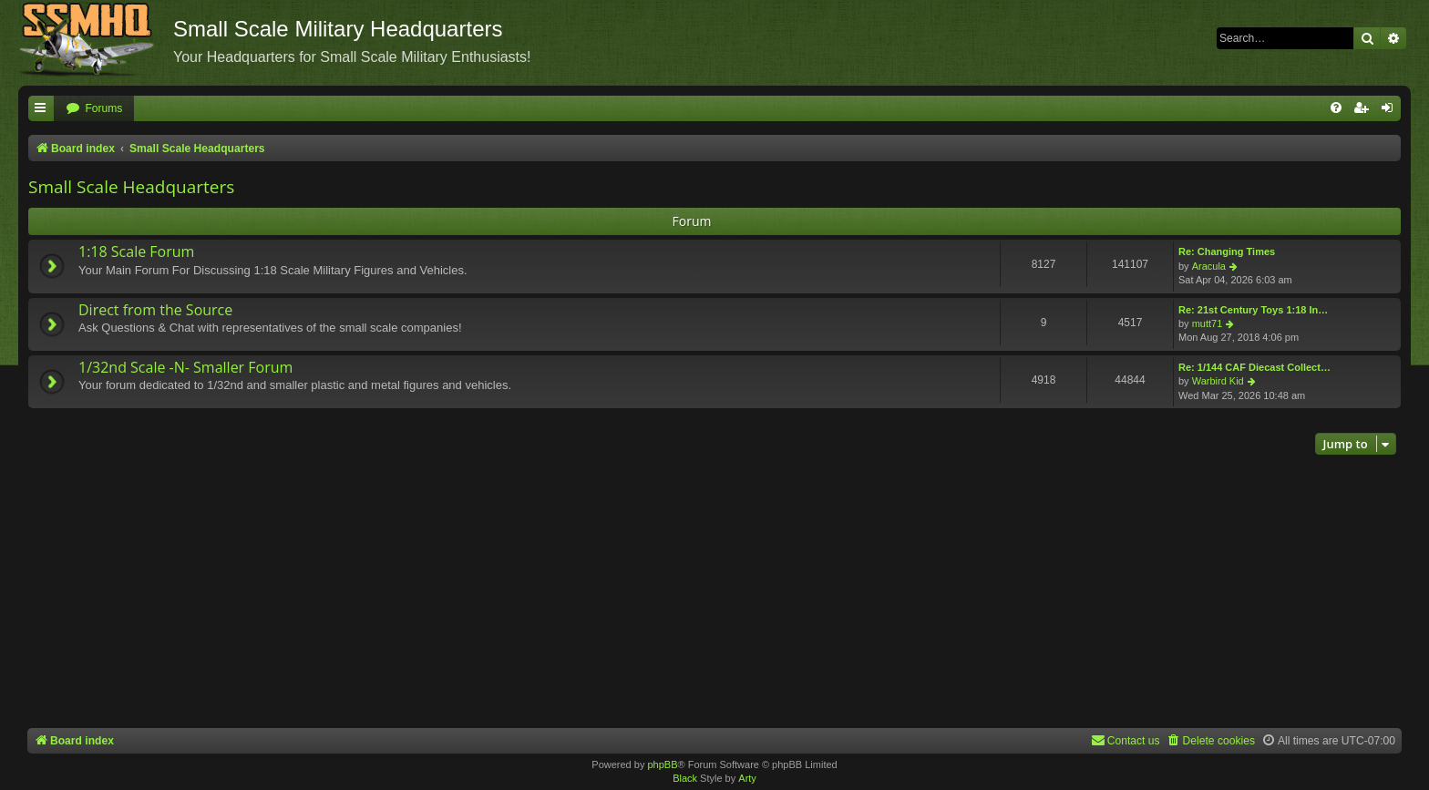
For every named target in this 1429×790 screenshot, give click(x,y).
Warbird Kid (1218, 380)
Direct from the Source (155, 310)
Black (685, 778)
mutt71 (1207, 323)
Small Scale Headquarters (131, 187)
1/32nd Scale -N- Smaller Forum (185, 367)
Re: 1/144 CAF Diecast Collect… (1254, 367)
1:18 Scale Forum (136, 251)
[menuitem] (94, 109)
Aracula (1209, 266)
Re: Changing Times (1226, 251)
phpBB (662, 764)
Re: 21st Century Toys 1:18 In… (1253, 309)
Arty (747, 778)
